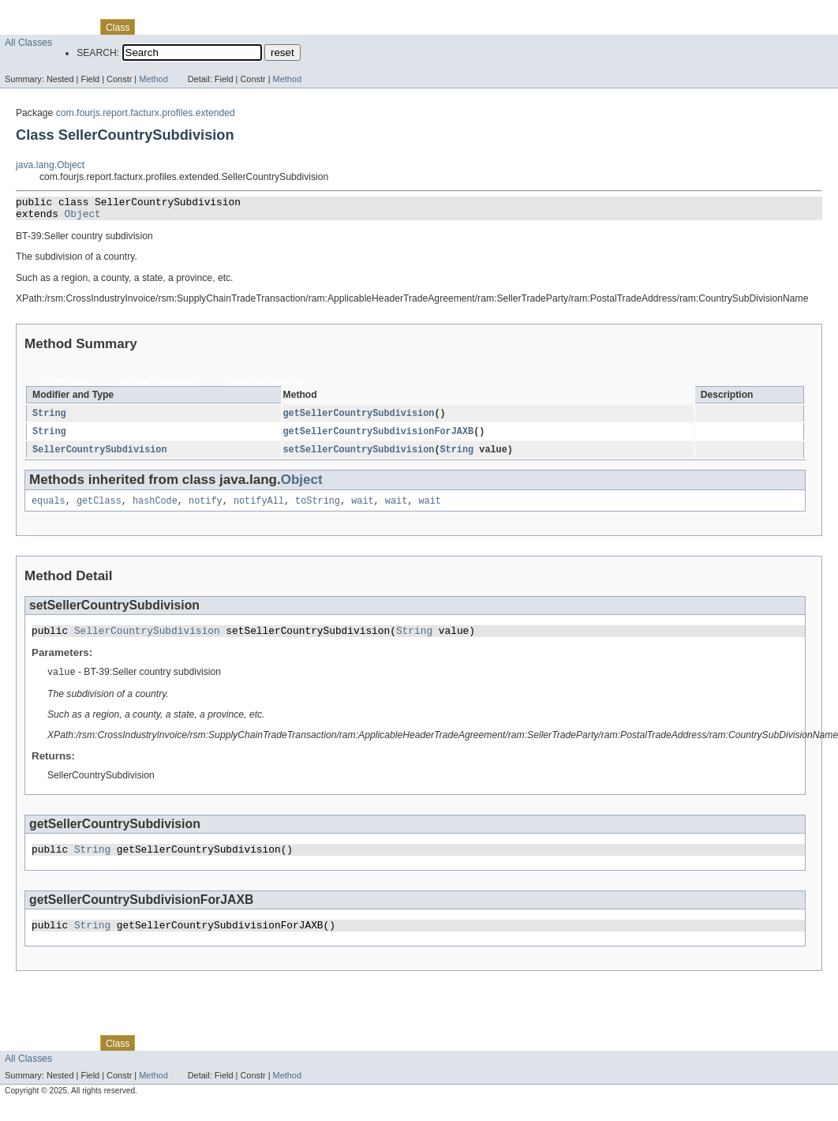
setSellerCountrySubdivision (359, 456)
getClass (99, 508)
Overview (25, 26)
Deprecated (224, 26)
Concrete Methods (268, 386)
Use (152, 26)
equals (48, 508)
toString (317, 508)
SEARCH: (98, 52)
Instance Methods (159, 386)
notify (206, 508)
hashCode (155, 508)
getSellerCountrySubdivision (359, 418)
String (49, 418)
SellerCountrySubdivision (99, 456)
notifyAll (259, 508)
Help (301, 26)
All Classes (28, 42)
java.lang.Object (50, 165)
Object (83, 218)
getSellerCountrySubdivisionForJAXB (378, 437)
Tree (180, 26)
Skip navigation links (43, 13)
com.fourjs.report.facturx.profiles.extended (145, 112)
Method (153, 79)
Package (73, 26)
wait (362, 508)
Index (270, 26)
